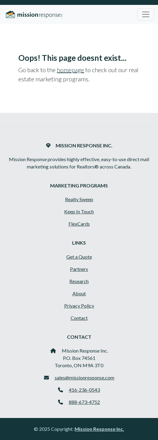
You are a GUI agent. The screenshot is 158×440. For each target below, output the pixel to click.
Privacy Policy (79, 306)
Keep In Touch (79, 211)
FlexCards (79, 224)
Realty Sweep (79, 199)
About (79, 293)
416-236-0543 (84, 390)
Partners (79, 269)
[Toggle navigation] (145, 14)
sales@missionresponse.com (84, 377)
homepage (70, 69)
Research (79, 281)
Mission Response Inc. (99, 429)
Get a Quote (79, 257)
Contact (79, 318)
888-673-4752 (84, 402)
